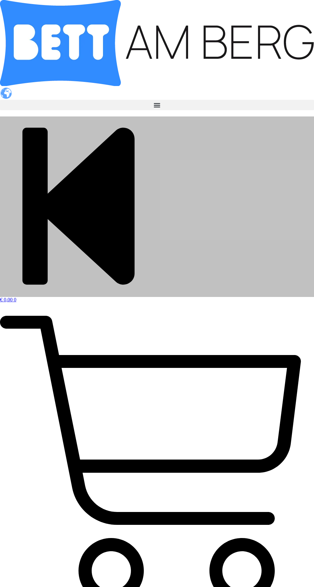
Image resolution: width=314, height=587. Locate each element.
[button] (157, 105)
